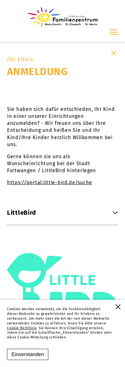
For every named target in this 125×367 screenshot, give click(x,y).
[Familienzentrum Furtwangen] (63, 17)
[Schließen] (114, 53)
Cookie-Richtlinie (22, 328)
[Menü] (114, 32)
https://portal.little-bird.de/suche (49, 182)
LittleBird (62, 212)
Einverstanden (28, 354)
